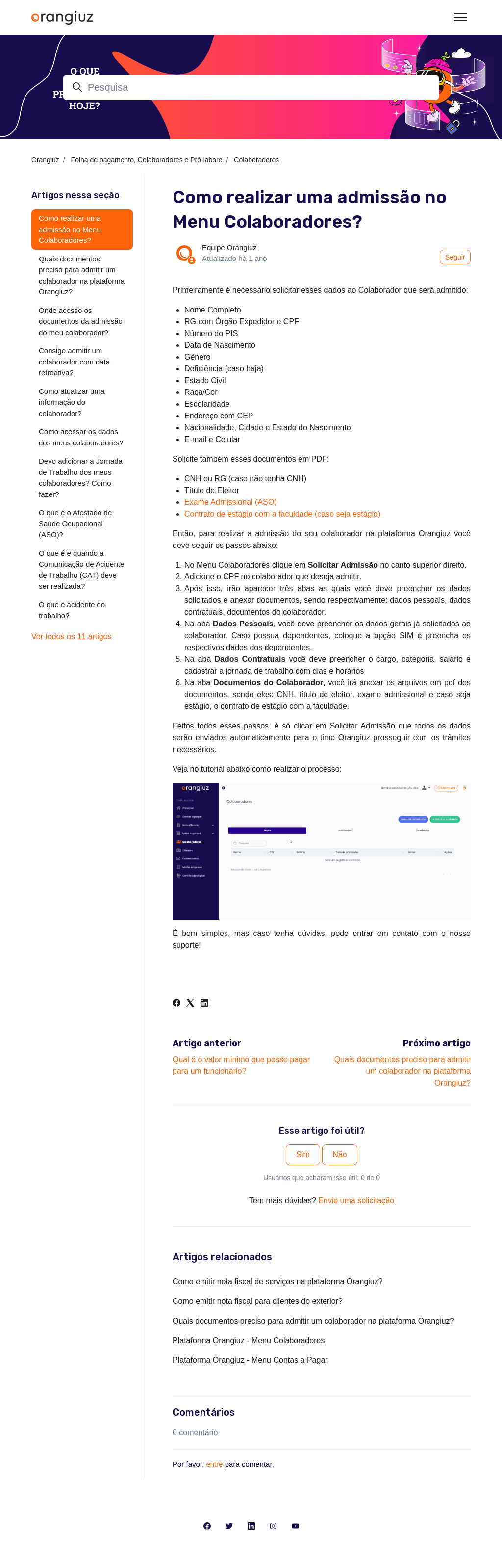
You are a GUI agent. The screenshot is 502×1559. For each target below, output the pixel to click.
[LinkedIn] (204, 1004)
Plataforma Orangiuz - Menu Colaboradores (249, 1340)
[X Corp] (190, 1004)
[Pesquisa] (251, 87)
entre (214, 1464)
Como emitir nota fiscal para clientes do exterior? (258, 1301)
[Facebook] (176, 1004)
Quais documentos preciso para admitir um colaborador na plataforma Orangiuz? (402, 1071)
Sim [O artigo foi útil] (303, 1154)
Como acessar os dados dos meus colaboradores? (81, 437)
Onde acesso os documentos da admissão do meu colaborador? (81, 321)
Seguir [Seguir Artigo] (455, 257)
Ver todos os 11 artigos (71, 636)
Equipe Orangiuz (229, 247)
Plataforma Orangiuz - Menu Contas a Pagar (250, 1360)
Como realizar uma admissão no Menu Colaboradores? (70, 229)
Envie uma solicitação (356, 1200)
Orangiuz (45, 160)
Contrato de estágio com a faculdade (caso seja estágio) (282, 514)
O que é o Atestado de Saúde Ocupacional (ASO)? (75, 523)
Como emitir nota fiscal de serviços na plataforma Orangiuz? (278, 1281)
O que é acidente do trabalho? (72, 610)
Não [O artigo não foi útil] (339, 1154)
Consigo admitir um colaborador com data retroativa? (74, 361)
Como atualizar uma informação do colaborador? (71, 402)
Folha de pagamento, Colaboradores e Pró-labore (147, 160)
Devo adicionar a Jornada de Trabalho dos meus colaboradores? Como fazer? (81, 477)
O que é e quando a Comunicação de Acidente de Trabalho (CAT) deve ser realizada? (81, 570)
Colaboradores (256, 160)
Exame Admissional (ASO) (230, 502)
